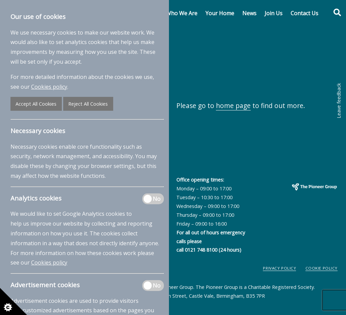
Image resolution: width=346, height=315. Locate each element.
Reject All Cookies (88, 104)
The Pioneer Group (299, 197)
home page (233, 105)
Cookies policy (49, 86)
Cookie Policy (321, 268)
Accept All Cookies (36, 104)
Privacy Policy (279, 268)
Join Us (273, 13)
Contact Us (304, 13)
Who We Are (181, 13)
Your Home (219, 13)
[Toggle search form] (333, 12)
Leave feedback (339, 100)
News (249, 13)
